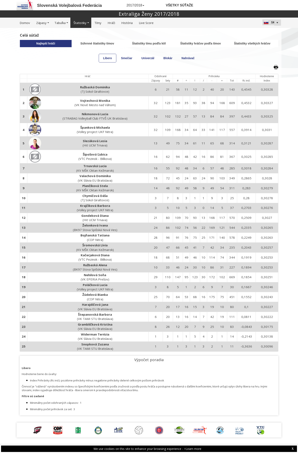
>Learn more (192, 449)
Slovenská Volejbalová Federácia (69, 5)
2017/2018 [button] (135, 5)
